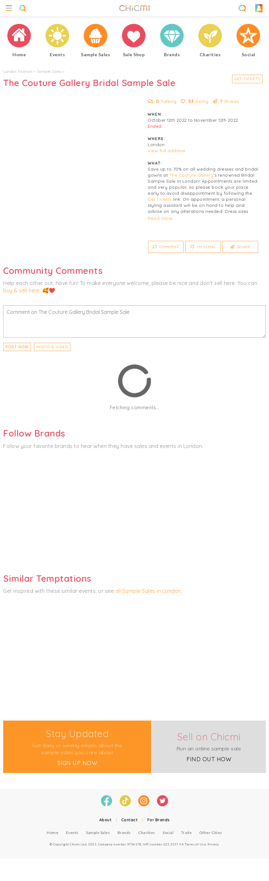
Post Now (17, 347)
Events (72, 832)
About (105, 819)
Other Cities (210, 832)
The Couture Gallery (191, 175)
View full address (166, 150)
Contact (129, 819)
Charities (146, 832)
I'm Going (203, 246)
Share (240, 246)
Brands (124, 832)
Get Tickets (247, 78)
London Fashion (17, 71)
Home (52, 832)
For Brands (158, 819)
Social (168, 832)
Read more (160, 218)
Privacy (213, 844)
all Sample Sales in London (148, 591)
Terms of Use (195, 844)
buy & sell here (21, 290)
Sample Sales (49, 71)
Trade (186, 832)
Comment (166, 246)
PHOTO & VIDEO (52, 346)
